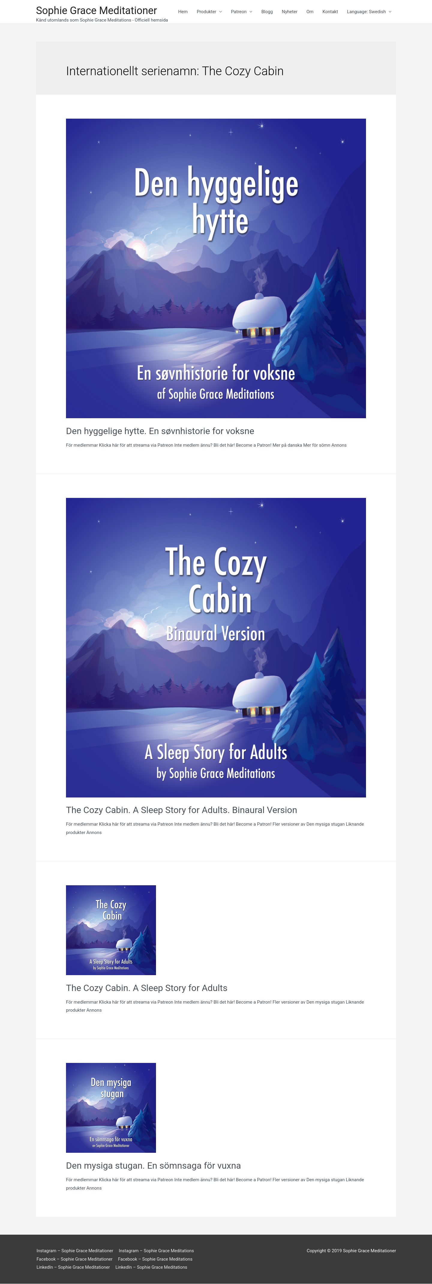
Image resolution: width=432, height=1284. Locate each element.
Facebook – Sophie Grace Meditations (157, 1259)
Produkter (206, 12)
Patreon (239, 12)
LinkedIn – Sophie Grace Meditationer (73, 1268)
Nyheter (290, 12)
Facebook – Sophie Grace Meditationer (75, 1259)
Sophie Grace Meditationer (98, 10)
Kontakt (330, 12)
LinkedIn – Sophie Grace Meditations (153, 1268)
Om (310, 12)
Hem (183, 12)
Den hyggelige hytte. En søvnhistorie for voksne (160, 431)
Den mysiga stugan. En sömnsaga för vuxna (153, 1166)
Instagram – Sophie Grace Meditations (158, 1251)
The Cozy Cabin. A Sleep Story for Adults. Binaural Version (181, 810)
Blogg (267, 12)
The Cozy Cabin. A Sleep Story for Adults (146, 988)
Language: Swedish (366, 12)
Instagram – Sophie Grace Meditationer (75, 1251)
